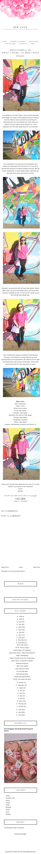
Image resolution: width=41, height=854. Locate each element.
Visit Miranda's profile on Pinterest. (14, 828)
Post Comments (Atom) (17, 571)
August (21, 688)
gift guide (8, 807)
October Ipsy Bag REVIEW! (22, 676)
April (21, 698)
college (8, 802)
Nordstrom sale (10, 798)
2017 (19, 635)
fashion (23, 501)
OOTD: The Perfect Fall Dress (22, 679)
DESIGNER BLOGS (29, 852)
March (21, 701)
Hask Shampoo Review (22, 669)
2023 (20, 619)
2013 (19, 715)
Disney (8, 796)
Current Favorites (18, 42)
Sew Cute (20, 27)
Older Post (36, 567)
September (21, 685)
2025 (20, 616)
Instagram (33, 42)
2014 (19, 712)
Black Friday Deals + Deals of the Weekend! (22, 653)
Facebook (23, 44)
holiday (8, 809)
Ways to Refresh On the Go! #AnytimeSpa (22, 658)
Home (4, 42)
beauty (8, 800)
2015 (19, 709)
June (21, 693)
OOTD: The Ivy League (22, 647)
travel (7, 812)
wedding (8, 814)
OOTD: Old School (22, 645)
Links (33, 44)
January (21, 706)
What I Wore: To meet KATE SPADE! (22, 661)
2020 (19, 627)
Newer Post (5, 567)
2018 (20, 632)
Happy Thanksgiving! (22, 655)
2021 (20, 624)
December (21, 640)
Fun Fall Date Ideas (22, 671)
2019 (19, 630)
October (21, 682)
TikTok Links (10, 44)
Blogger (24, 834)
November (21, 642)
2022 (20, 622)
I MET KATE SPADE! (22, 666)
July (21, 690)
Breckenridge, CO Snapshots (22, 650)
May (21, 696)
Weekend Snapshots (22, 663)
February (21, 704)
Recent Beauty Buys (22, 674)
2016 (19, 637)
